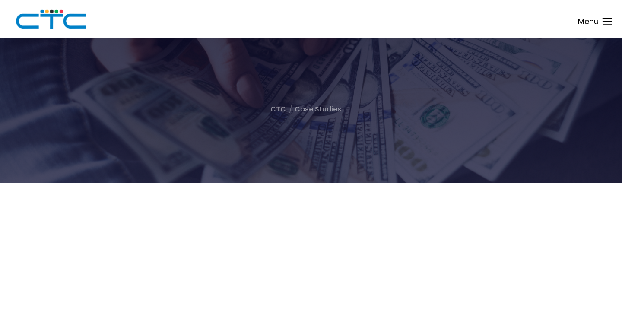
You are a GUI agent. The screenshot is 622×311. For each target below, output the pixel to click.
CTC (278, 109)
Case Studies (318, 109)
